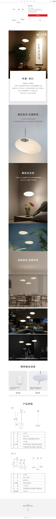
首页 (21, 1)
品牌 (24, 1)
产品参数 (14, 29)
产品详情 (10, 29)
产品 (27, 1)
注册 (52, 1)
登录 (50, 1)
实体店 (34, 1)
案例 (30, 1)
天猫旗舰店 (38, 15)
